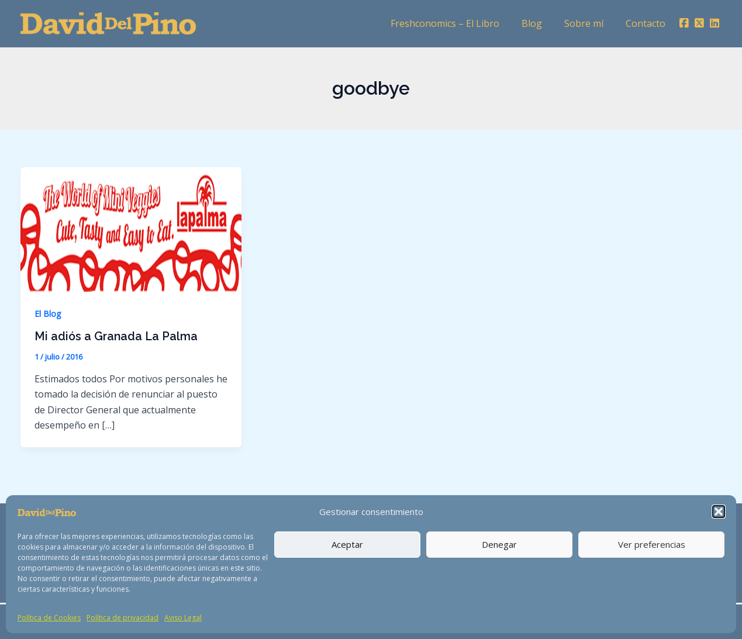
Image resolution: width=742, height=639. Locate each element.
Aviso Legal (183, 618)
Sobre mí (589, 23)
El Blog (47, 313)
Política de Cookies (49, 618)
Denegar (499, 544)
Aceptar (347, 544)
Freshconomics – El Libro (457, 23)
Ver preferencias (651, 544)
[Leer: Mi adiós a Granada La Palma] (131, 228)
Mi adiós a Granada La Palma (117, 336)
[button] (718, 511)
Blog (540, 23)
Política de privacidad (122, 618)
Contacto (647, 23)
